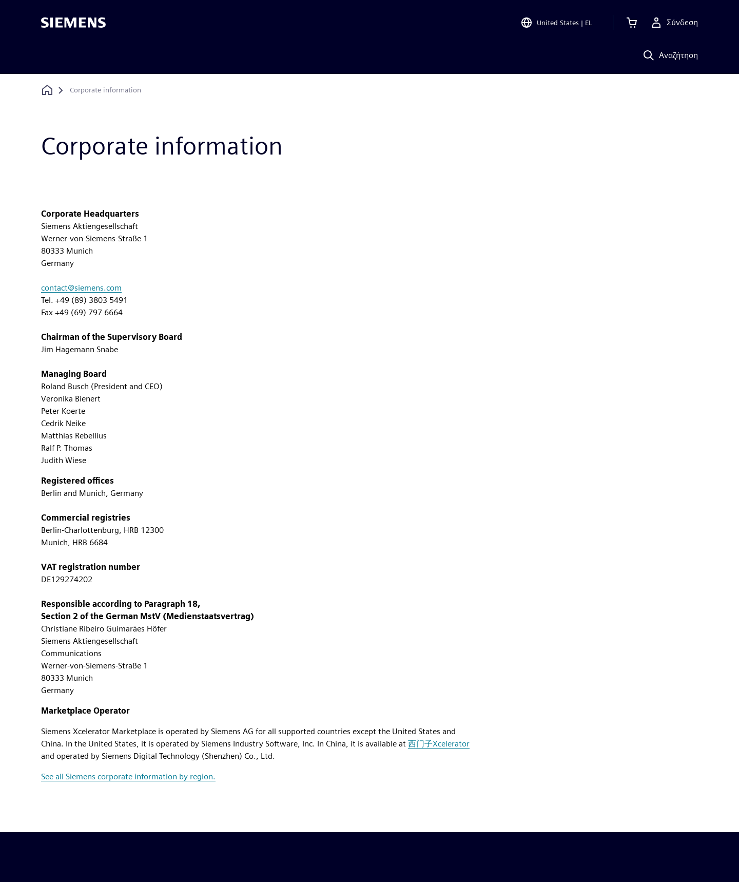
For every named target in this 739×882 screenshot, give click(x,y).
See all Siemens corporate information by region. (128, 776)
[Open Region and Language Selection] (556, 22)
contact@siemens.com (81, 288)
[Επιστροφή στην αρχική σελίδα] (47, 90)
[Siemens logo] (73, 22)
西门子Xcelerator (439, 744)
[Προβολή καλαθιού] (631, 22)
